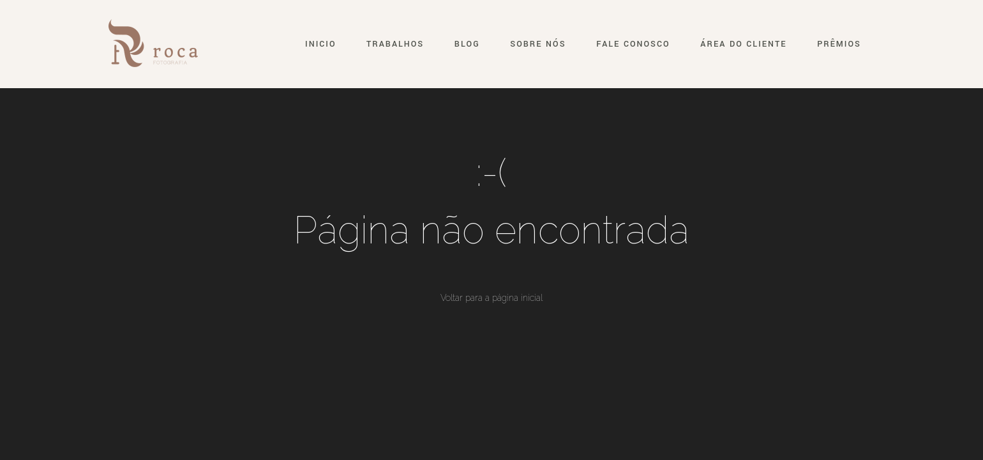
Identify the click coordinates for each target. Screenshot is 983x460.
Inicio (320, 44)
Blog (467, 44)
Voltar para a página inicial (491, 297)
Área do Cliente (743, 44)
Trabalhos (395, 44)
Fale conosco (633, 44)
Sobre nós (538, 44)
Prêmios (839, 44)
